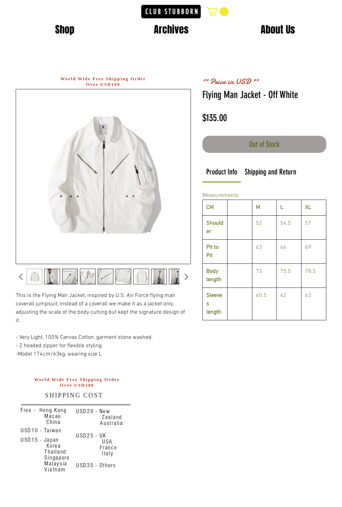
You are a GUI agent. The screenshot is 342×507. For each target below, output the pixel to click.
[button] (217, 11)
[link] (221, 172)
